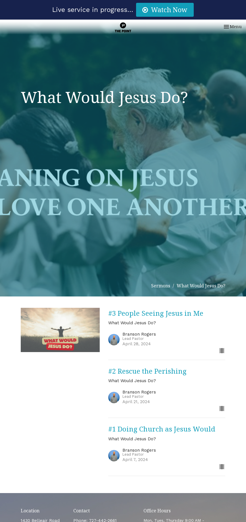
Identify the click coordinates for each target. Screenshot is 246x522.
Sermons (160, 286)
